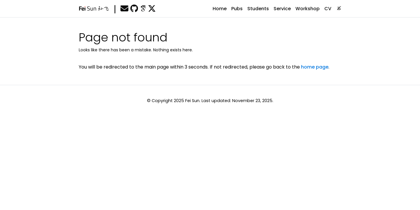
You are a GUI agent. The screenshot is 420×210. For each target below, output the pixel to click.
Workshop (307, 8)
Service (282, 8)
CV (327, 8)
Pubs (237, 8)
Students (258, 8)
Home (220, 8)
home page (314, 67)
